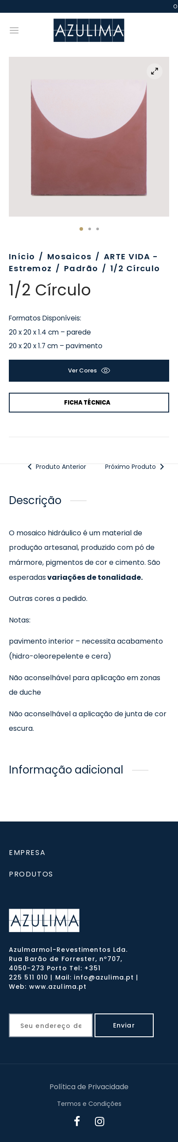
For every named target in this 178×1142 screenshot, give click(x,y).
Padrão (81, 268)
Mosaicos (69, 256)
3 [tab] (97, 229)
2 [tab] (89, 229)
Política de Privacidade (89, 1087)
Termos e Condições (89, 1103)
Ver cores (82, 370)
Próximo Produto (136, 466)
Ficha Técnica (87, 402)
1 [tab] (81, 229)
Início (22, 256)
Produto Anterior (56, 466)
